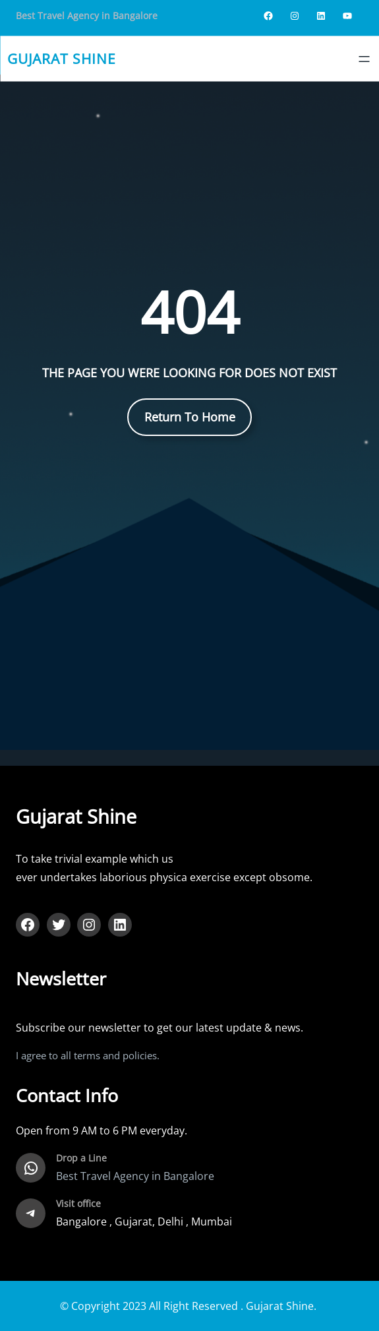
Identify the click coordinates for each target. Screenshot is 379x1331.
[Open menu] (364, 59)
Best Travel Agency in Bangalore (87, 15)
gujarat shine (61, 58)
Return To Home (189, 417)
